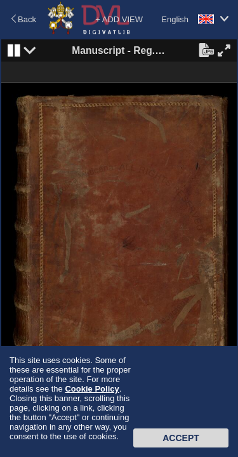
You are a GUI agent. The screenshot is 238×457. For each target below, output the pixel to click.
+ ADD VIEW (119, 19)
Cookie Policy (92, 389)
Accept (180, 438)
